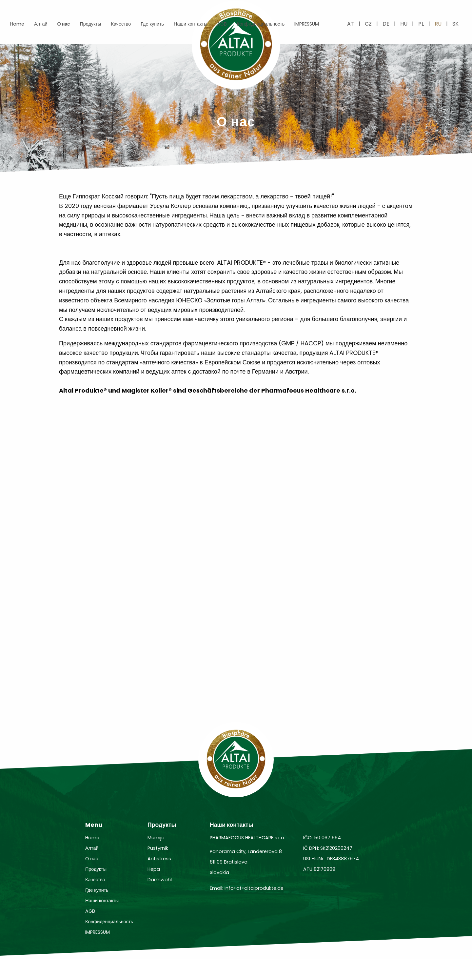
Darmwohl (160, 879)
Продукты (90, 24)
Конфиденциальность (261, 24)
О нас (63, 24)
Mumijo (156, 837)
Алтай (40, 24)
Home (17, 24)
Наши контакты (190, 24)
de (386, 24)
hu (403, 24)
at (350, 24)
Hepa (154, 869)
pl (421, 24)
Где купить (152, 24)
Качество (121, 24)
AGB (222, 24)
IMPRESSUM (306, 24)
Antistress (159, 858)
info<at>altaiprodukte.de (254, 888)
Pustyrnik (158, 848)
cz (368, 24)
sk (455, 24)
